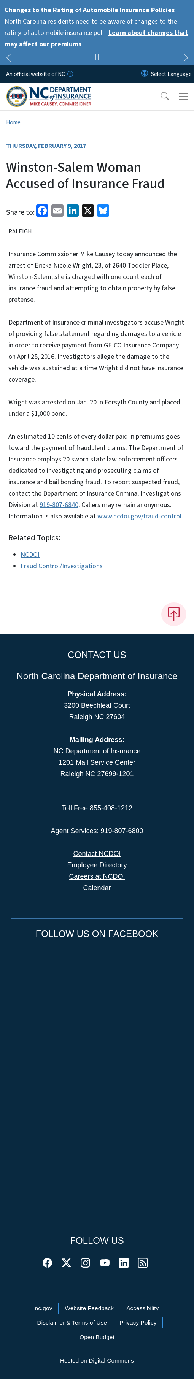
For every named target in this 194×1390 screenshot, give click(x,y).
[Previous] (8, 58)
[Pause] (97, 58)
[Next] (185, 58)
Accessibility (142, 1308)
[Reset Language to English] (144, 74)
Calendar (97, 888)
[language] (171, 74)
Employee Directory (97, 865)
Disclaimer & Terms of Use (72, 1322)
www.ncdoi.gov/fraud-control (139, 516)
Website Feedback (89, 1308)
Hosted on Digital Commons (97, 1360)
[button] (160, 96)
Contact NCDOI (97, 853)
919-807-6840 (59, 505)
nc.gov (43, 1308)
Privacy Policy (137, 1322)
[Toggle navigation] (183, 96)
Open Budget (97, 1337)
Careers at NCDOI (97, 876)
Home (13, 122)
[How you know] (69, 74)
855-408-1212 (111, 808)
